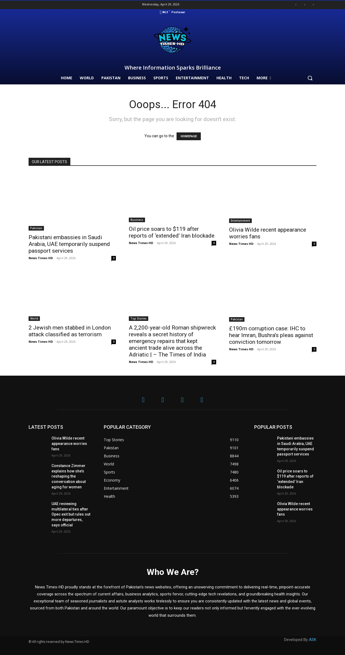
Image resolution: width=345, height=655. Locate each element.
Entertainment (240, 220)
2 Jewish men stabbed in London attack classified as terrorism (70, 331)
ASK (312, 639)
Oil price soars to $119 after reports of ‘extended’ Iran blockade (172, 232)
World (34, 318)
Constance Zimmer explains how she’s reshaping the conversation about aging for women (68, 476)
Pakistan (36, 228)
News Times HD (41, 258)
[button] (309, 77)
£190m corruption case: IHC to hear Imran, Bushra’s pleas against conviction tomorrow (271, 335)
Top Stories (138, 318)
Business (136, 220)
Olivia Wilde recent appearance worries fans (69, 443)
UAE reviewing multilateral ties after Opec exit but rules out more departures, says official (70, 514)
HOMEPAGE (189, 136)
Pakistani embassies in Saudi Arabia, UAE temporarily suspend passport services (69, 244)
